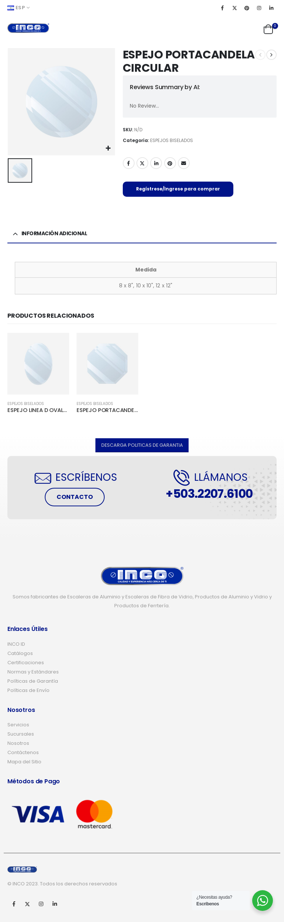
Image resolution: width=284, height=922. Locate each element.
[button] (142, 445)
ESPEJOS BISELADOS (171, 140)
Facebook (129, 163)
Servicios (18, 725)
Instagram (41, 903)
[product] (38, 364)
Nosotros (18, 743)
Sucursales (20, 734)
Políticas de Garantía (32, 681)
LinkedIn (156, 163)
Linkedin (54, 903)
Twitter (142, 163)
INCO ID (16, 644)
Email (184, 163)
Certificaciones (25, 662)
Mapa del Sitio (24, 762)
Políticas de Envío (28, 690)
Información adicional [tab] (54, 233)
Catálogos (20, 653)
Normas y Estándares (33, 672)
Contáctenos (23, 752)
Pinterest (170, 163)
